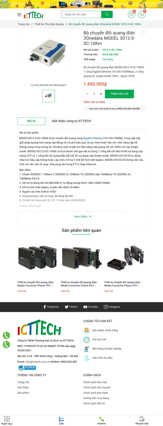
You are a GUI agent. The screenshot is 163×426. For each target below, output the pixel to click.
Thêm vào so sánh (94, 102)
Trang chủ (23, 382)
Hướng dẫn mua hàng (96, 398)
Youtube (91, 306)
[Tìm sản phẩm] (81, 14)
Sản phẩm (23, 392)
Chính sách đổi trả (94, 403)
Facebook (51, 306)
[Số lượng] (94, 94)
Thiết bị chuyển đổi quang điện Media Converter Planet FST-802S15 (122, 284)
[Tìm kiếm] (107, 14)
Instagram (112, 306)
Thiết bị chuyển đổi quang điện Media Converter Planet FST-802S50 (35, 284)
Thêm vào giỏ (119, 93)
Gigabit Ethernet (92, 138)
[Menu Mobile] (19, 14)
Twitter (71, 306)
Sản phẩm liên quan (81, 230)
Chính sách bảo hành (95, 392)
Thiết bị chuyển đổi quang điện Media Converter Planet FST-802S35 (79, 284)
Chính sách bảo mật (95, 382)
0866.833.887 (69, 361)
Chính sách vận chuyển (96, 387)
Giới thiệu (23, 387)
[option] (48, 56)
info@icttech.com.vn (37, 361)
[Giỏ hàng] (142, 14)
